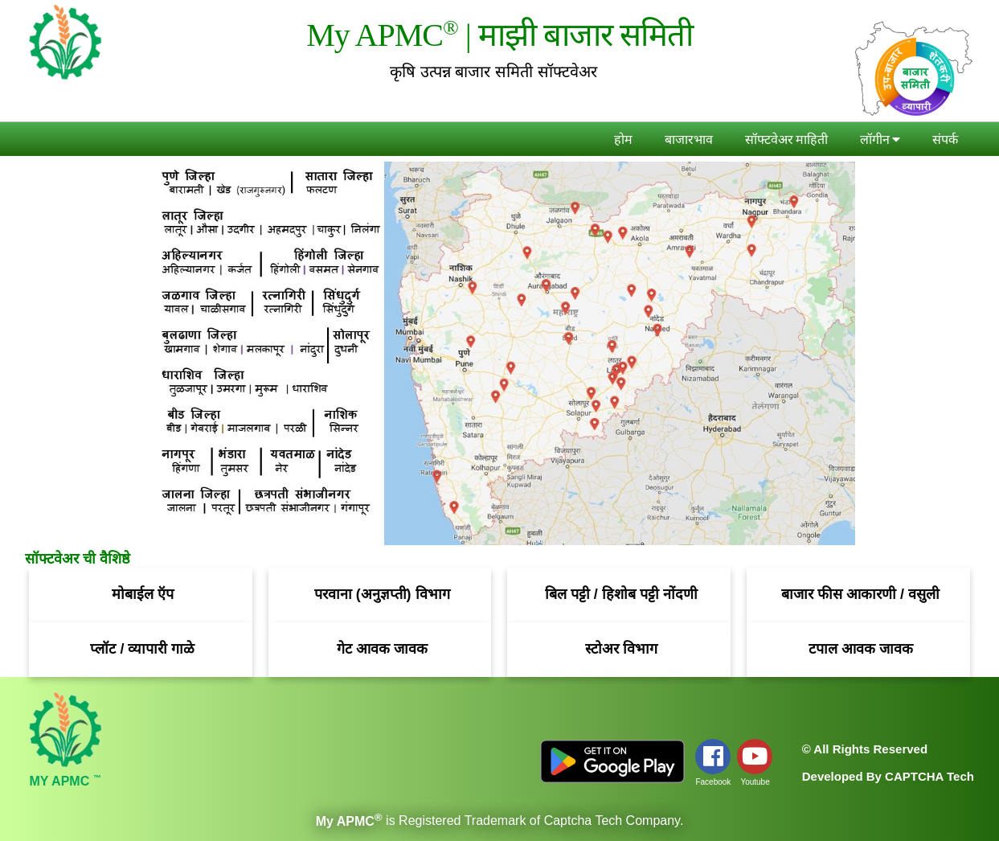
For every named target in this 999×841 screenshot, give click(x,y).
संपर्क (945, 140)
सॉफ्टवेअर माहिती (786, 140)
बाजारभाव (689, 140)
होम (623, 140)
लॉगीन (880, 140)
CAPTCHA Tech (929, 776)
